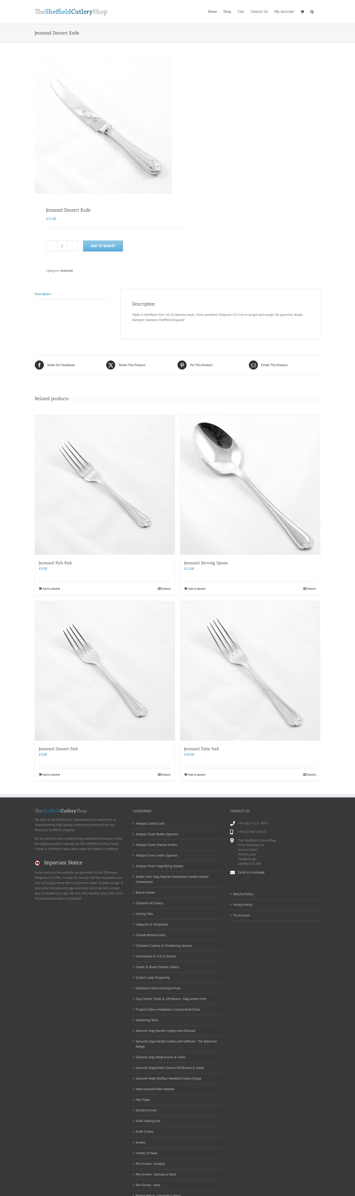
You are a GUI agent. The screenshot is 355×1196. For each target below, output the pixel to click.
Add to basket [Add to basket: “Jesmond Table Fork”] (197, 774)
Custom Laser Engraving (152, 977)
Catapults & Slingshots (152, 924)
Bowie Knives (145, 892)
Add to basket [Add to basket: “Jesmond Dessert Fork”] (51, 774)
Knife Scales (144, 1131)
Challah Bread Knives (151, 935)
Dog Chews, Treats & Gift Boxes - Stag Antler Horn (171, 999)
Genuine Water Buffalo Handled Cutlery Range (168, 1078)
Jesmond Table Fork (201, 748)
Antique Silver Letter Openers (157, 855)
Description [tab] (43, 294)
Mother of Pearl (147, 1153)
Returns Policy (243, 894)
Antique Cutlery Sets (150, 823)
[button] (312, 11)
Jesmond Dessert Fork (58, 748)
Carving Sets (144, 914)
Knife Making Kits (148, 1121)
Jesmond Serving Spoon (206, 562)
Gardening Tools (147, 1020)
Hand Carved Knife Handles (155, 1089)
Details (166, 588)
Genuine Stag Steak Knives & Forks (160, 1057)
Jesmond (66, 270)
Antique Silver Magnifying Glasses (159, 866)
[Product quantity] (62, 246)
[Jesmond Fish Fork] (105, 485)
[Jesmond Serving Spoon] (250, 485)
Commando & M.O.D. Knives (156, 956)
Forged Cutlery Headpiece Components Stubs (168, 1009)
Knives (140, 1142)
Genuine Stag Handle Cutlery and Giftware (165, 1030)
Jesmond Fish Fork (55, 562)
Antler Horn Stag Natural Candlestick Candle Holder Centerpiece (172, 879)
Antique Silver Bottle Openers (157, 834)
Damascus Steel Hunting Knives (158, 988)
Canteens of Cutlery (149, 903)
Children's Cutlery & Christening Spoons (164, 945)
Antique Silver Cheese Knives (156, 845)
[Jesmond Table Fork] (250, 671)
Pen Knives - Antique (150, 1164)
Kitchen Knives (146, 1110)
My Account (241, 915)
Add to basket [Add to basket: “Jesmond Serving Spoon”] (197, 588)
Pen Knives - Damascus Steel (156, 1174)
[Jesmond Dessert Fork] (105, 671)
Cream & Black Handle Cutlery (157, 967)
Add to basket (103, 246)
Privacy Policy (242, 904)
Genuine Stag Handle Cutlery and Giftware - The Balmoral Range (176, 1044)
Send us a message (251, 872)
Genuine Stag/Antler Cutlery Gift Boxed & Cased (170, 1068)
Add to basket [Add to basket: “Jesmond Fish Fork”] (51, 588)
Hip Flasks (143, 1099)
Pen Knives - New (148, 1185)
